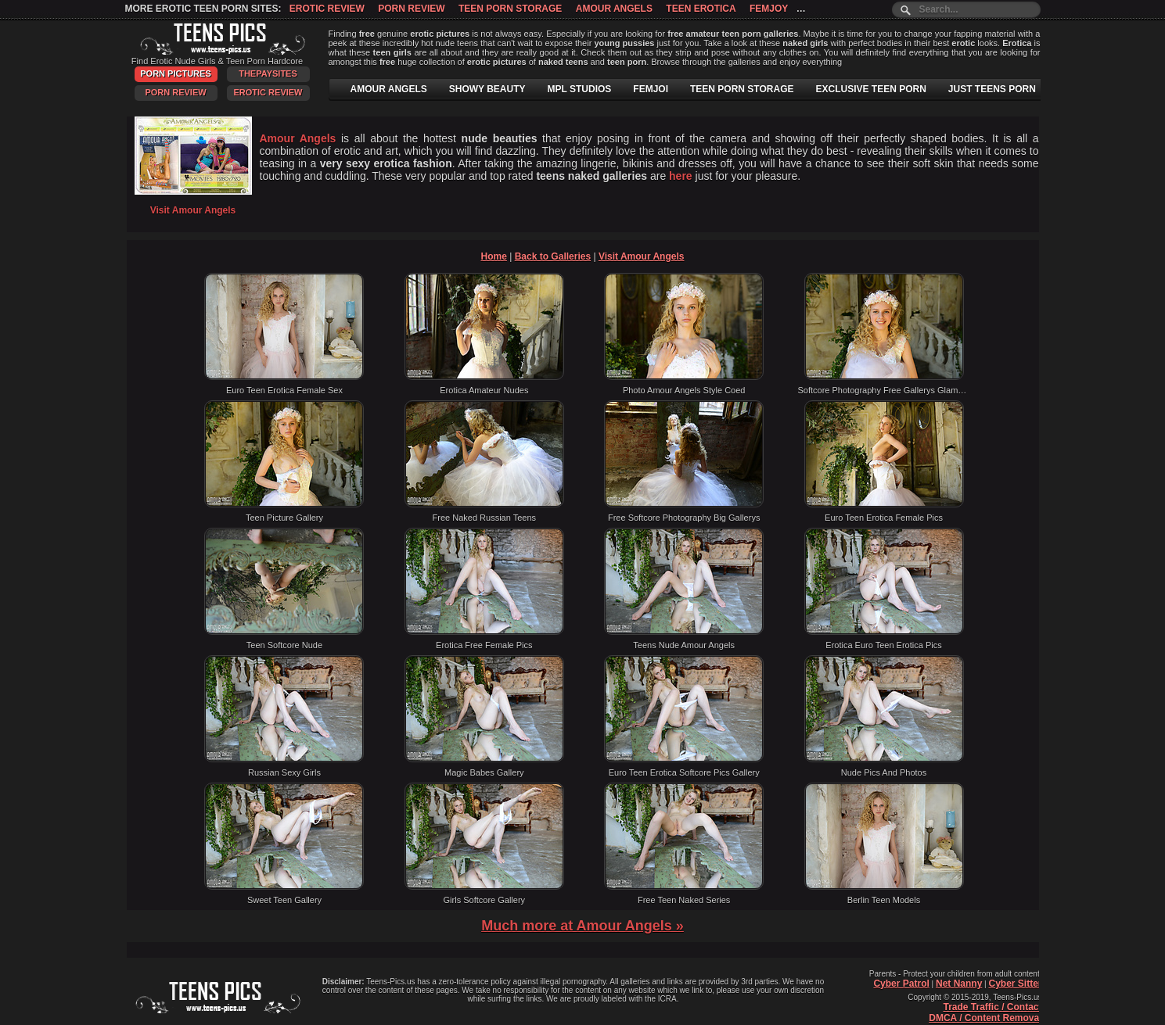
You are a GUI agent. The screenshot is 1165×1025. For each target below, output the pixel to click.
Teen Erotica (700, 8)
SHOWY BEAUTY (487, 89)
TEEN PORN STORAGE (741, 89)
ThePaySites (268, 73)
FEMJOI (650, 89)
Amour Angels (614, 8)
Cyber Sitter (1014, 983)
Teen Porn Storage (510, 8)
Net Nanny (959, 983)
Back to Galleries (553, 256)
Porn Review (411, 8)
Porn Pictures (175, 73)
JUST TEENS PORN (992, 89)
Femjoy (769, 8)
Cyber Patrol (901, 983)
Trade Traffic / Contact (992, 1007)
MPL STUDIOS (580, 89)
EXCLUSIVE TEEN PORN (870, 89)
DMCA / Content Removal (985, 1017)
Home (494, 256)
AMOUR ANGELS (389, 89)
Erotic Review (327, 8)
